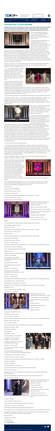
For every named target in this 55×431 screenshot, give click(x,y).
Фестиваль (22, 19)
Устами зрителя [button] (43, 20)
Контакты (12, 427)
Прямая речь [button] (27, 20)
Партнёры (22, 427)
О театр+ (7, 426)
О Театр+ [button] (6, 20)
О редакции (7, 427)
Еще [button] (49, 19)
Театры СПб (11, 20)
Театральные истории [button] (34, 20)
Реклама (17, 427)
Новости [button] (16, 19)
